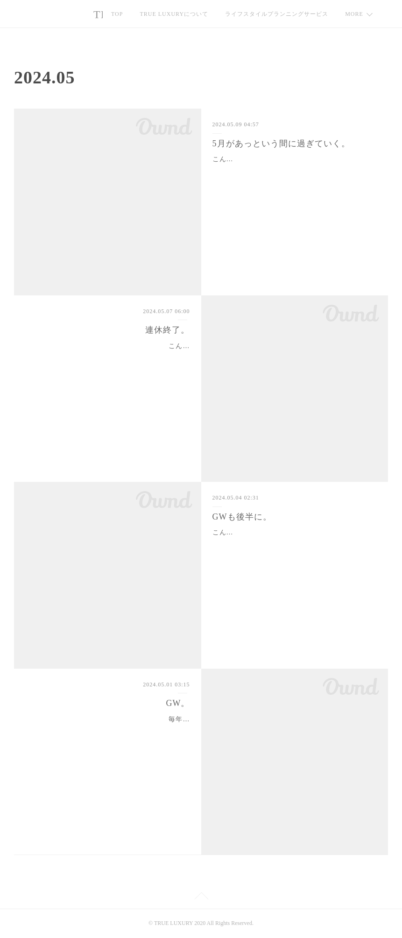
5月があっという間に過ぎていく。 (281, 143)
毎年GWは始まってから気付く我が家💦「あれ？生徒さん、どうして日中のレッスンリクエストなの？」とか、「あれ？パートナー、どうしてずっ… (109, 731)
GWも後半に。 (242, 516)
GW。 (178, 703)
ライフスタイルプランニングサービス (276, 14)
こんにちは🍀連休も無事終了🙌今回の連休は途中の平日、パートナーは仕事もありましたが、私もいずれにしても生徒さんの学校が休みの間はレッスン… (108, 357)
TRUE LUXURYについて (174, 14)
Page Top (201, 897)
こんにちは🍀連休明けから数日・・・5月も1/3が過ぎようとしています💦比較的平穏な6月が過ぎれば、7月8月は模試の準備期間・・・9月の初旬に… (293, 171)
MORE (354, 14)
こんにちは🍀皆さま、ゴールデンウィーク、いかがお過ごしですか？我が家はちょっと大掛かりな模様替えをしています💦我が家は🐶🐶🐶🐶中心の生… (293, 544)
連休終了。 (167, 330)
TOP (117, 14)
